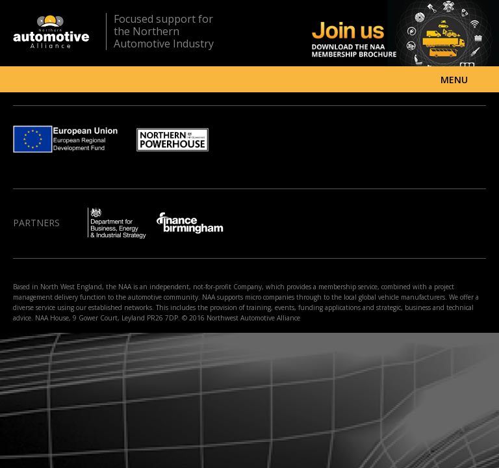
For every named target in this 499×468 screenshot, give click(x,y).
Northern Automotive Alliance (51, 31)
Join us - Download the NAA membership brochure (382, 33)
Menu (454, 79)
